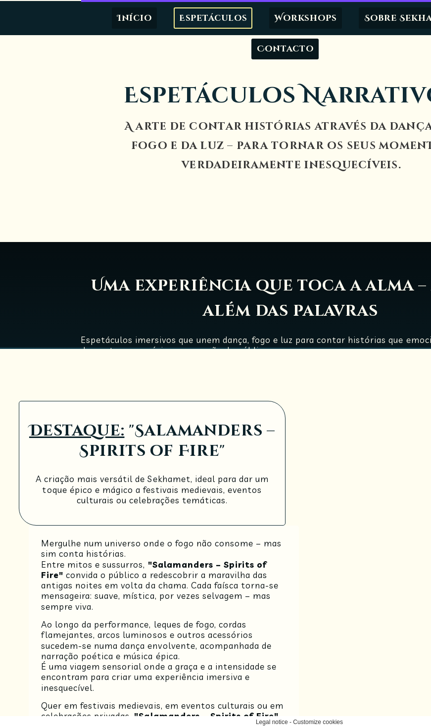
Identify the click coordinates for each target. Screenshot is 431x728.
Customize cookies (236, 722)
